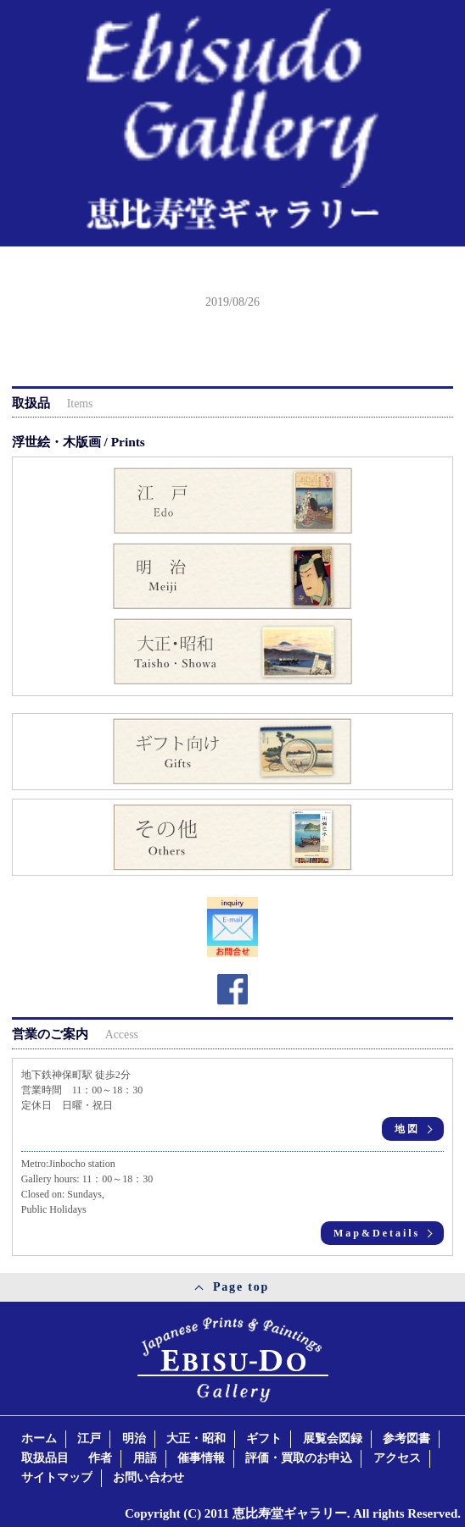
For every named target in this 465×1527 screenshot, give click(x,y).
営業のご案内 (75, 1033)
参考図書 (406, 1438)
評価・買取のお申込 (298, 1458)
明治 (134, 1438)
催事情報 (201, 1458)
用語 (145, 1458)
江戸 (89, 1438)
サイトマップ (56, 1477)
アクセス (397, 1458)
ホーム (39, 1438)
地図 (407, 1129)
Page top (241, 1287)
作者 (100, 1458)
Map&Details (376, 1233)
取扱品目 (45, 1458)
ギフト (264, 1438)
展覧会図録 (332, 1438)
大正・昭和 (196, 1438)
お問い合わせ (148, 1477)
